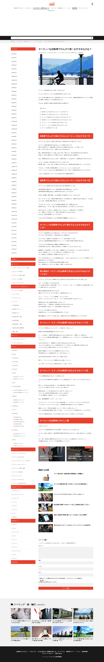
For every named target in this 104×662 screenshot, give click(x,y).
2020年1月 (14, 117)
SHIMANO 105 (17, 417)
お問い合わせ (51, 10)
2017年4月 (14, 241)
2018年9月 (14, 177)
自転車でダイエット (17, 309)
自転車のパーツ (61, 8)
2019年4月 (14, 151)
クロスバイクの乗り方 (18, 271)
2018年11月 (14, 170)
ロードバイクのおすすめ (18, 457)
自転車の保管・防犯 (17, 316)
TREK (14, 439)
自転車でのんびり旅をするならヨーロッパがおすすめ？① (54, 112)
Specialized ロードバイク (19, 436)
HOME (13, 41)
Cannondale (15, 361)
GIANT (14, 373)
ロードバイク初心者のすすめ (19, 483)
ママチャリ (15, 335)
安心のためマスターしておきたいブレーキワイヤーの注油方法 (72, 525)
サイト (39, 572)
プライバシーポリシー (84, 8)
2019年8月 (14, 136)
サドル (14, 528)
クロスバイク (28, 8)
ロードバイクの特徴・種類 (19, 468)
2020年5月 (14, 102)
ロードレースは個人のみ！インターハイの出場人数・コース (62, 639)
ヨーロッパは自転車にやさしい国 (48, 128)
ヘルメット (15, 509)
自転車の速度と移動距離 (18, 327)
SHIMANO (15, 413)
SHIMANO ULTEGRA (19, 426)
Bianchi (14, 354)
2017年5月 (14, 237)
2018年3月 (14, 200)
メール (40, 566)
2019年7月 (14, 140)
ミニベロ (15, 301)
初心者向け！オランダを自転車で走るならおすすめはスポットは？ (56, 120)
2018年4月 (14, 196)
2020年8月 (14, 91)
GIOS (14, 382)
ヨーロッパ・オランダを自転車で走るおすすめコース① (53, 122)
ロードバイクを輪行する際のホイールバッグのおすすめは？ (20, 621)
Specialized (15, 430)
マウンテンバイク (17, 297)
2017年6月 (14, 234)
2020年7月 (14, 95)
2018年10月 (14, 174)
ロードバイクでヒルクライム (19, 453)
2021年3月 (14, 65)
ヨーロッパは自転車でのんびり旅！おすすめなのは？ (54, 41)
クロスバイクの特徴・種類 (19, 275)
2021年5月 (14, 57)
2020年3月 (14, 110)
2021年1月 (14, 72)
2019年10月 (14, 129)
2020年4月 (14, 106)
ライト (14, 513)
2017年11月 (14, 215)
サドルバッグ (16, 498)
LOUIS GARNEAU (17, 386)
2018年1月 (14, 207)
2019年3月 (14, 155)
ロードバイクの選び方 (18, 472)
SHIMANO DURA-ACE (19, 421)
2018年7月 (14, 185)
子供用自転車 (16, 305)
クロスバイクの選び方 (18, 279)
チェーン (15, 539)
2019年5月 (14, 147)
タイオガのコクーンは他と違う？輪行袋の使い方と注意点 (41, 621)
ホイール (15, 558)
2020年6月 (14, 99)
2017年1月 (14, 253)
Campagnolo (15, 358)
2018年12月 (14, 166)
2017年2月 (14, 249)
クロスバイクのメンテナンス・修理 (21, 267)
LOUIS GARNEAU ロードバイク (21, 392)
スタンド (15, 505)
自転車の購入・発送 (17, 324)
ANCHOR (15, 350)
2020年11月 (14, 80)
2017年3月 (14, 245)
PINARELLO (15, 406)
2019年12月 (14, 121)
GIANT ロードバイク (19, 379)
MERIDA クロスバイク (19, 400)
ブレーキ (15, 547)
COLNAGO (15, 365)
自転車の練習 (16, 320)
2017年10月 (14, 219)
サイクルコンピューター (18, 494)
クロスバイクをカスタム (18, 282)
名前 (39, 560)
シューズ (15, 502)
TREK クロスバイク (18, 443)
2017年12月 (14, 211)
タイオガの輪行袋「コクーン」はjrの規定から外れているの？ (62, 621)
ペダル (14, 554)
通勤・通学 (15, 331)
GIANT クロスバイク (19, 376)
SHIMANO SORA (18, 424)
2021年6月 (14, 53)
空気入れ (15, 517)
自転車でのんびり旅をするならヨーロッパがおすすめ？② (54, 114)
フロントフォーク (17, 550)
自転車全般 (74, 8)
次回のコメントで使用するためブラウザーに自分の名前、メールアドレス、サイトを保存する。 (61, 578)
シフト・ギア (16, 532)
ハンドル (15, 543)
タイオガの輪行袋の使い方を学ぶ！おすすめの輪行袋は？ (71, 484)
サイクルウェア (16, 490)
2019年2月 (14, 159)
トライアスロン (16, 294)
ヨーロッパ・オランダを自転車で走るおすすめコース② (53, 125)
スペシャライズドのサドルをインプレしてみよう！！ (69, 494)
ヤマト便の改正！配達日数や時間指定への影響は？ (69, 473)
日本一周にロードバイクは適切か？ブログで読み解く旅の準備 (41, 639)
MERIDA (15, 396)
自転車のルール (16, 312)
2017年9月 (14, 222)
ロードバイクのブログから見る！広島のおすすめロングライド (83, 621)
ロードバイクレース (17, 475)
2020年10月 (14, 84)
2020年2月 (14, 114)
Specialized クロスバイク (19, 433)
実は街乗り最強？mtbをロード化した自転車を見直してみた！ (72, 504)
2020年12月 (14, 76)
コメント (40, 545)
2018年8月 (14, 181)
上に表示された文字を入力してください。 (48, 581)
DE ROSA (15, 369)
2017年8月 (14, 226)
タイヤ (14, 535)
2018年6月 (14, 189)
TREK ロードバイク (18, 445)
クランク (15, 524)
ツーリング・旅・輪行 (37, 41)
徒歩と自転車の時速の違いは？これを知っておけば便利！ (71, 515)
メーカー (69, 8)
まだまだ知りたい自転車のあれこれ (41, 8)
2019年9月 (14, 132)
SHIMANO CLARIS (18, 419)
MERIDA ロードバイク (19, 402)
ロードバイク (54, 8)
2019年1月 (14, 162)
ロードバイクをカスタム (18, 479)
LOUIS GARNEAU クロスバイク (21, 390)
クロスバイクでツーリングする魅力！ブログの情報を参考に (20, 639)
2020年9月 (14, 87)
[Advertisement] (52, 22)
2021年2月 (14, 68)
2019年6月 (14, 144)
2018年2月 (14, 204)
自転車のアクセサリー (19, 8)
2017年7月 (14, 230)
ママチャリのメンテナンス (19, 339)
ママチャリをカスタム (18, 342)
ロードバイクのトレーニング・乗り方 (21, 460)
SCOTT (14, 409)
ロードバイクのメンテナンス (19, 464)
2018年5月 (14, 192)
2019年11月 (14, 125)
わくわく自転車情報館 (56, 656)
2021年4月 (14, 61)
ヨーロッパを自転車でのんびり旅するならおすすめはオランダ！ (55, 117)
